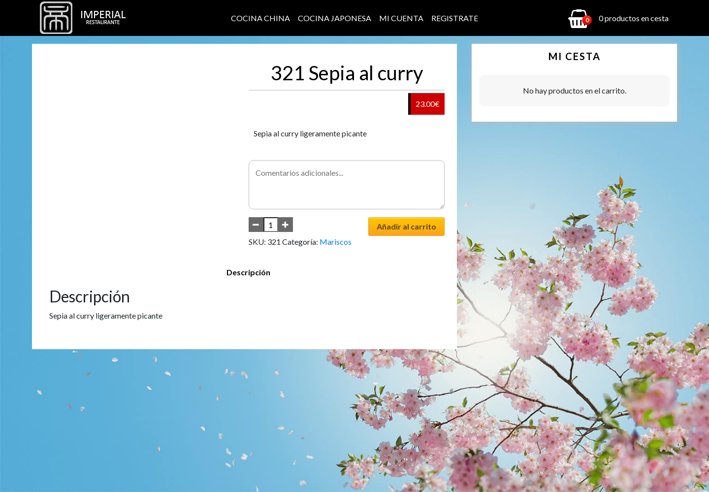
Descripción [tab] (248, 272)
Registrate (454, 18)
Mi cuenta (401, 18)
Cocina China (260, 18)
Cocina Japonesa (334, 18)
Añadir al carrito (406, 226)
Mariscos (336, 241)
